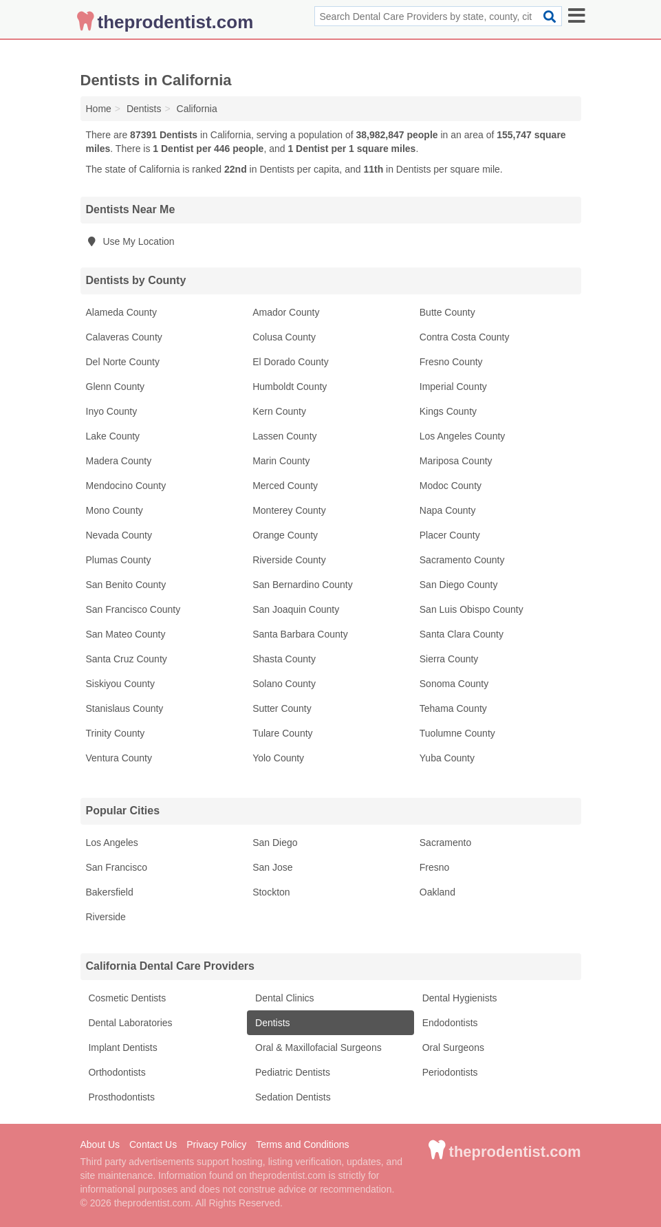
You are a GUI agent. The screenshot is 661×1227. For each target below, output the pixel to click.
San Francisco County (133, 609)
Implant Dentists (122, 1047)
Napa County (448, 510)
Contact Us (153, 1144)
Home (98, 108)
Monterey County (289, 510)
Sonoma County (454, 683)
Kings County (448, 411)
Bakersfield (109, 892)
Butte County (447, 312)
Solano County (284, 683)
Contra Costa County (465, 337)
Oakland (437, 892)
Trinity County (115, 733)
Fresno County (451, 361)
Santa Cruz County (126, 658)
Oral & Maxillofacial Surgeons (317, 1047)
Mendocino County (126, 485)
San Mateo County (126, 634)
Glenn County (115, 386)
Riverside (106, 916)
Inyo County (112, 411)
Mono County (114, 510)
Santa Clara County (461, 634)
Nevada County (119, 535)
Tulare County (282, 733)
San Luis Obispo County (471, 609)
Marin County (281, 460)
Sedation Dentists (291, 1097)
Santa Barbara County (300, 634)
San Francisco (116, 867)
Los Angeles (112, 842)
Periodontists (449, 1072)
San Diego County (459, 584)
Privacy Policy (216, 1144)
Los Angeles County (463, 436)
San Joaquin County (295, 609)
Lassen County (284, 436)
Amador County (285, 312)
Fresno (435, 867)
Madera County (119, 460)
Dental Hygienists (458, 997)
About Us (100, 1144)
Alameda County (122, 312)
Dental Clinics (283, 997)
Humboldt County (289, 386)
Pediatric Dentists (291, 1072)
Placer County (450, 535)
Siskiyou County (120, 683)
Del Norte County (123, 361)
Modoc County (450, 485)
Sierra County (449, 658)
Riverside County (289, 559)
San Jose (272, 867)
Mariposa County (456, 460)
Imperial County (453, 386)
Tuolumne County (457, 733)
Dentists (271, 1022)
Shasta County (284, 658)
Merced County (285, 485)
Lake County (113, 436)
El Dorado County (290, 361)
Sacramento (445, 842)
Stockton (271, 892)
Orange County (285, 535)
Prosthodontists (120, 1097)
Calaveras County (124, 337)
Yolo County (278, 757)
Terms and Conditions (302, 1144)
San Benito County (126, 584)
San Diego (274, 842)
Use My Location (130, 241)
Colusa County (284, 337)
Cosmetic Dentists (126, 997)
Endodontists (449, 1022)
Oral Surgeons (452, 1047)
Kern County (279, 411)
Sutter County (282, 708)
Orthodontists (116, 1072)
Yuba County (447, 757)
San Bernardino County (302, 584)
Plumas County (118, 559)
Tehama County (453, 708)
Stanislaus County (125, 708)
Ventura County (119, 757)
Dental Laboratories (129, 1022)
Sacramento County (462, 559)
